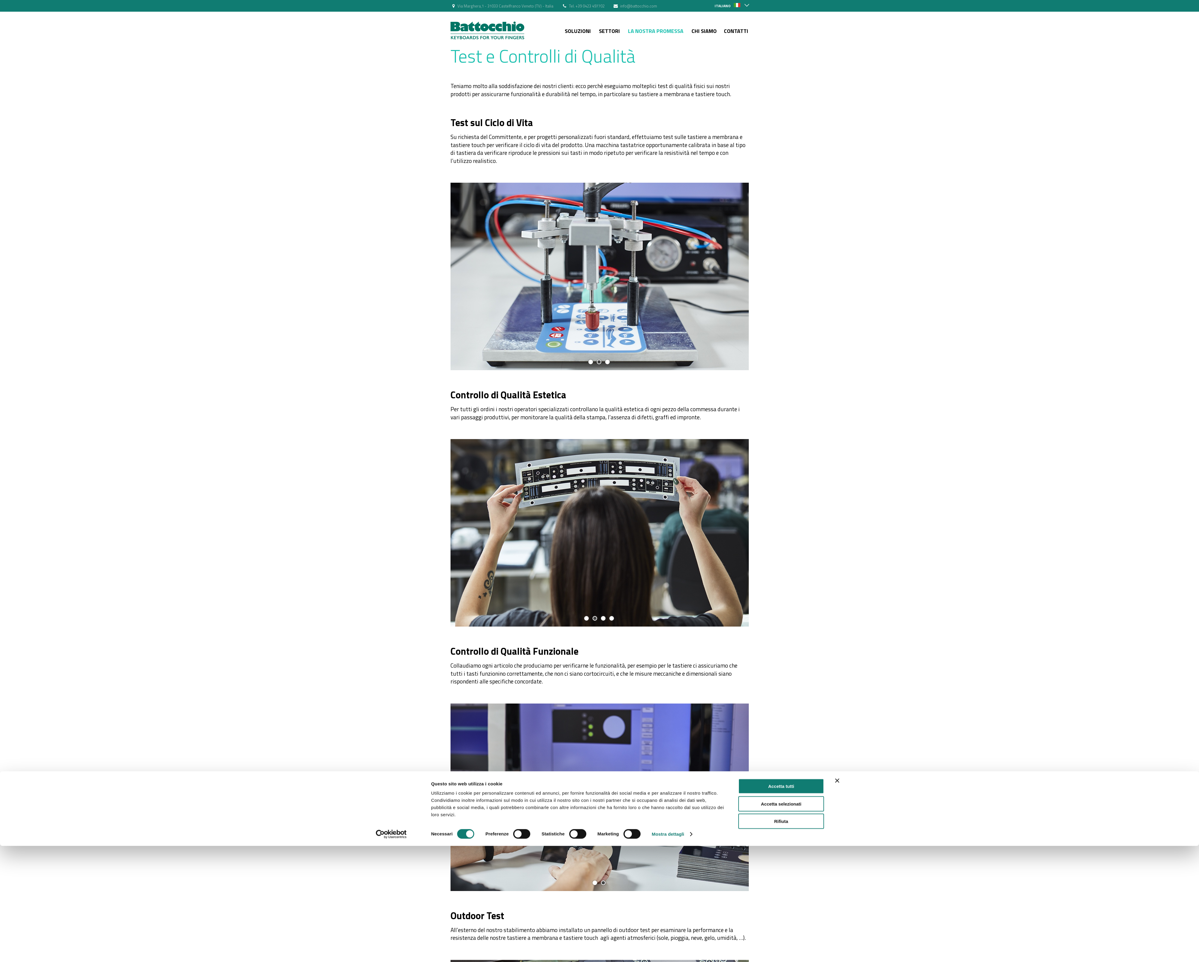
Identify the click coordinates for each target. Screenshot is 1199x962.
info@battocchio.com (638, 6)
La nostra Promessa (655, 31)
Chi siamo (704, 31)
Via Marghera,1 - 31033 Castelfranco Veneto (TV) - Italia (505, 6)
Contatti (736, 31)
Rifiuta (781, 515)
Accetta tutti (781, 480)
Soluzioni (578, 31)
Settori (609, 31)
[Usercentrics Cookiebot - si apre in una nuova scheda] (391, 528)
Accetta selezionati (781, 498)
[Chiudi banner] (837, 475)
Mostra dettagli (668, 528)
